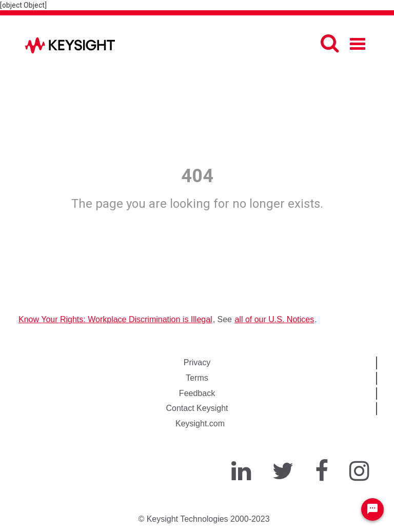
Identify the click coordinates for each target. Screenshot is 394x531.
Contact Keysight (197, 408)
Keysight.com (200, 423)
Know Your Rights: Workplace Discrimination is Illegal (115, 319)
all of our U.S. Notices (274, 319)
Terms (197, 377)
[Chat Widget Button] (372, 509)
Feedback (197, 393)
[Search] (329, 43)
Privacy (197, 362)
